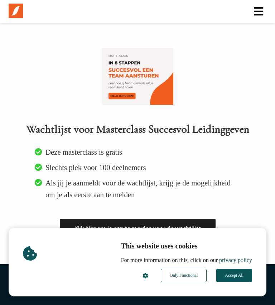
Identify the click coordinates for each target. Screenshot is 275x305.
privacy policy (235, 260)
